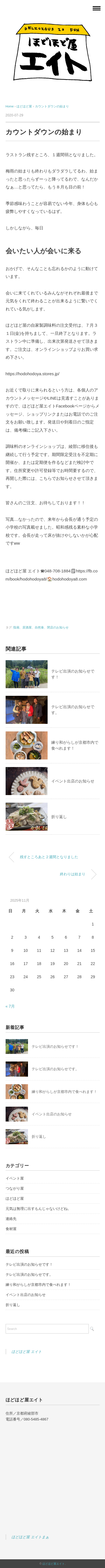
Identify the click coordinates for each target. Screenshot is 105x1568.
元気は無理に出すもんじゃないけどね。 (38, 1208)
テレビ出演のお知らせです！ (55, 1046)
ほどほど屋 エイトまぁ (30, 1537)
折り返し (59, 816)
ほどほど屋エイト (53, 1563)
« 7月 (10, 1006)
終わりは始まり (72, 874)
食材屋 (11, 1229)
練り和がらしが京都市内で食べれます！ (64, 1092)
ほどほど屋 (15, 1198)
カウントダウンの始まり (52, 106)
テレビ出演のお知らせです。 (55, 1069)
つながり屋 (15, 1188)
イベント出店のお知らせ (72, 781)
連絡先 (11, 1219)
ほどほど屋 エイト (26, 1352)
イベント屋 (15, 1178)
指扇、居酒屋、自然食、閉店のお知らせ (41, 627)
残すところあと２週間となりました (49, 857)
